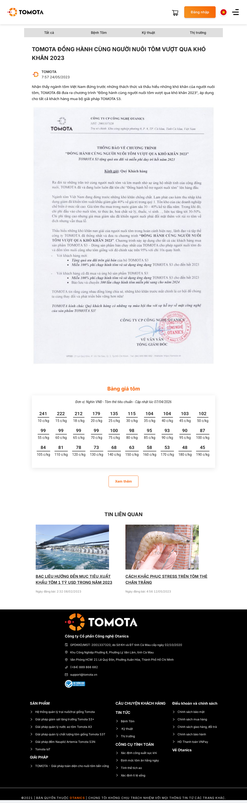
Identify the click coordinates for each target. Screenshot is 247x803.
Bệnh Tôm (125, 721)
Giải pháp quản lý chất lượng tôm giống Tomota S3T (67, 734)
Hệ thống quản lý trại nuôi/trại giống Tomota (62, 712)
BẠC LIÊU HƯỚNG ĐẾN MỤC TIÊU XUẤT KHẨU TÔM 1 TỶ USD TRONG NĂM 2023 (74, 579)
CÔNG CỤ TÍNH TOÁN (135, 744)
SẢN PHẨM (40, 703)
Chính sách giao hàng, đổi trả (194, 727)
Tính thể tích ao (129, 768)
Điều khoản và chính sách (194, 703)
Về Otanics (182, 750)
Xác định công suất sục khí (136, 753)
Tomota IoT (40, 749)
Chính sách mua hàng (189, 719)
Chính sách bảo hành (189, 734)
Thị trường (125, 736)
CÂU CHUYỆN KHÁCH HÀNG (140, 703)
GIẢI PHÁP (39, 757)
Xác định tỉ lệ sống (130, 775)
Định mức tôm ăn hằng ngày (137, 760)
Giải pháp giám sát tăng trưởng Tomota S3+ (62, 719)
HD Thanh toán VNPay (190, 742)
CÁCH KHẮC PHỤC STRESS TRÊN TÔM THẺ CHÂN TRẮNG (166, 579)
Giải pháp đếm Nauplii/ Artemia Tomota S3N (62, 742)
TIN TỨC (123, 712)
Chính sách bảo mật (188, 712)
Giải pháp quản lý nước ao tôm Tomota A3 (61, 727)
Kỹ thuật (124, 729)
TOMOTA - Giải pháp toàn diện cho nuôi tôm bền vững (69, 766)
